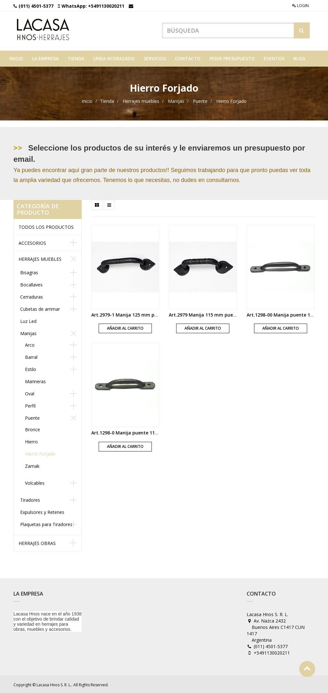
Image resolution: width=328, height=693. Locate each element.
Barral (31, 356)
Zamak (32, 465)
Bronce (32, 428)
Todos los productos (46, 226)
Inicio (87, 100)
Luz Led (28, 320)
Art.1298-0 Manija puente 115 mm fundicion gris (145, 432)
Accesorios (32, 242)
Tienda (107, 100)
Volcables (35, 482)
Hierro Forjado (231, 100)
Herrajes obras (37, 542)
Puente (200, 100)
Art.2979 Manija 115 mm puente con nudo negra (223, 314)
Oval (29, 393)
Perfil (30, 405)
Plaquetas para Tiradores (46, 523)
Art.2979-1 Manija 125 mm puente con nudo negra (147, 314)
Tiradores (30, 499)
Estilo (30, 368)
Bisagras (29, 271)
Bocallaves (31, 284)
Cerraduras (31, 296)
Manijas (176, 100)
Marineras (35, 380)
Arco (30, 344)
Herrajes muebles (141, 100)
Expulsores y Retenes (42, 511)
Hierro (31, 441)
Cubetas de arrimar (40, 308)
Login (300, 5)
